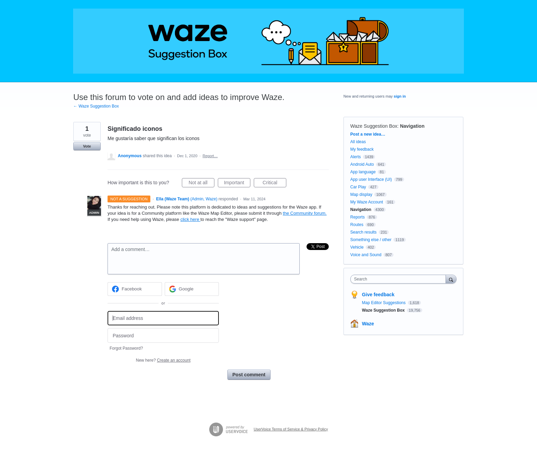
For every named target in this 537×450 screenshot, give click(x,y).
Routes (356, 224)
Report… (210, 156)
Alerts (355, 156)
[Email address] (163, 318)
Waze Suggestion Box (373, 126)
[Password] (163, 335)
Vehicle (357, 247)
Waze (368, 323)
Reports (357, 217)
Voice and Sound (366, 254)
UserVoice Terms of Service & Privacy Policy (291, 429)
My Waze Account (366, 202)
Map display (361, 194)
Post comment (249, 374)
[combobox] (400, 279)
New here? (163, 360)
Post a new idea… (367, 134)
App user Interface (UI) (371, 179)
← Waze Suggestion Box (96, 106)
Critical (274, 183)
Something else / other (370, 239)
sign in (400, 96)
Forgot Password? (126, 348)
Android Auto (362, 164)
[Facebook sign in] (135, 289)
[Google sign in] (192, 289)
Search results (363, 232)
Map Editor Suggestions (384, 302)
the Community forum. (305, 213)
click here (190, 219)
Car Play (358, 187)
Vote (87, 146)
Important (237, 183)
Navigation (412, 126)
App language (363, 172)
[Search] (451, 279)
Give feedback (378, 294)
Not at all (201, 183)
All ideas (358, 141)
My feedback (362, 149)
